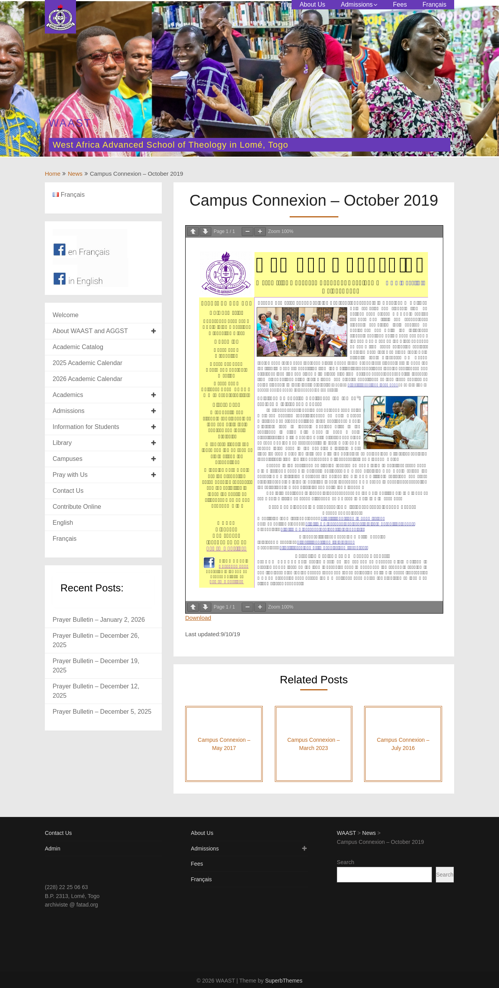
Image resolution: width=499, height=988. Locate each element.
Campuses (67, 458)
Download (198, 617)
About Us (312, 4)
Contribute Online (77, 506)
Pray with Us (70, 474)
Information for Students (86, 426)
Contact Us (68, 490)
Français (434, 4)
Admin (52, 848)
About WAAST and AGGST (90, 331)
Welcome (65, 315)
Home (52, 173)
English (63, 522)
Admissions (357, 4)
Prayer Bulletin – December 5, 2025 (102, 711)
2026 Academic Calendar (87, 379)
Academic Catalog (78, 347)
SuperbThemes (284, 980)
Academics (68, 395)
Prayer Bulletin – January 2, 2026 (99, 619)
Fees (400, 4)
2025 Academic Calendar (87, 363)
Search (345, 862)
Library (62, 442)
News (75, 173)
